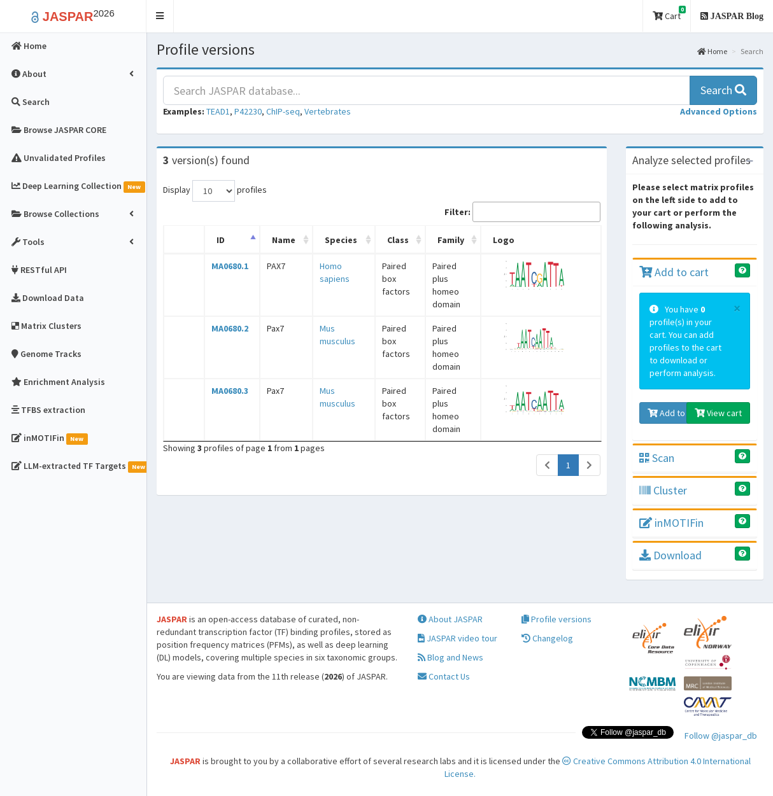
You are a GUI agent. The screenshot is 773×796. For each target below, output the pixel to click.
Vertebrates (327, 111)
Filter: (522, 212)
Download (670, 555)
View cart (718, 413)
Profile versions (556, 619)
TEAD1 (218, 111)
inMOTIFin (671, 522)
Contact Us (444, 676)
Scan (656, 457)
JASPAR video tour (457, 638)
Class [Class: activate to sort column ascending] (383, 240)
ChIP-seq (283, 111)
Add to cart (674, 272)
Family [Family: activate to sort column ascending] (444, 240)
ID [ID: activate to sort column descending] (217, 240)
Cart (669, 14)
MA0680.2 (226, 309)
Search (723, 90)
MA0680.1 (226, 266)
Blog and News (450, 657)
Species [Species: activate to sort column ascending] (327, 240)
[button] (160, 16)
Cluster (663, 490)
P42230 (248, 111)
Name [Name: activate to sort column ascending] (275, 240)
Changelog (547, 638)
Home (712, 51)
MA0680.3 (226, 352)
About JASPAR (450, 619)
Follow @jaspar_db (720, 735)
